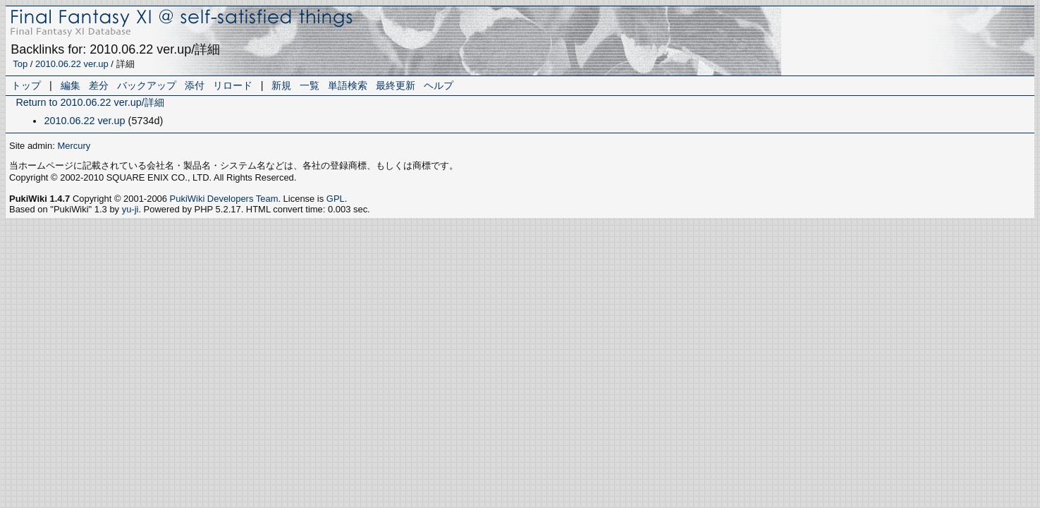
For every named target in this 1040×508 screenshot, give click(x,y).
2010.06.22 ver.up (72, 64)
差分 (99, 85)
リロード (232, 85)
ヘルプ (438, 85)
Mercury (73, 145)
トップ (26, 85)
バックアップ (146, 85)
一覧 (309, 85)
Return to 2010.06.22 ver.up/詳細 (90, 102)
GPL (335, 198)
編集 (70, 85)
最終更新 (395, 85)
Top (20, 64)
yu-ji (130, 209)
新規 (281, 85)
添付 (194, 85)
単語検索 (347, 85)
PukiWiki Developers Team (224, 198)
